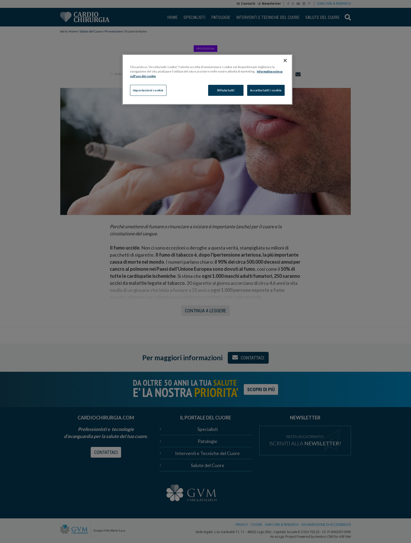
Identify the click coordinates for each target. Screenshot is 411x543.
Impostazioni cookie (148, 90)
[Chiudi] (285, 60)
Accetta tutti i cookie (266, 90)
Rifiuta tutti (225, 90)
